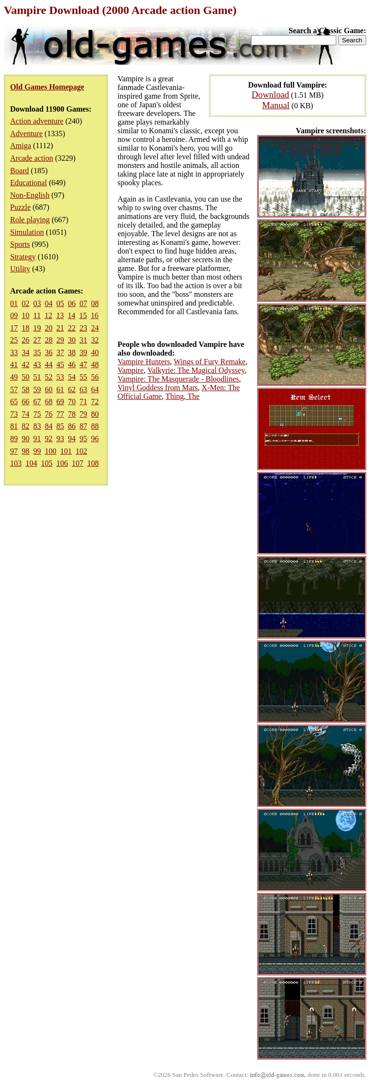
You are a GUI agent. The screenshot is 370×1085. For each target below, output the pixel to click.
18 (25, 328)
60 (49, 389)
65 (14, 401)
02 (25, 303)
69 (60, 401)
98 (25, 451)
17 (14, 328)
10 (25, 315)
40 (95, 352)
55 (83, 377)
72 (95, 401)
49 (14, 377)
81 (14, 426)
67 (37, 401)
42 (25, 364)
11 (36, 315)
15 (83, 315)
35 (37, 352)
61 (60, 389)
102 (81, 451)
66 (25, 401)
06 (72, 303)
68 (49, 401)
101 (66, 451)
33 (14, 352)
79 (83, 414)
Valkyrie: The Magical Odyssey (196, 370)
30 (72, 340)
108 (93, 463)
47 (83, 364)
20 (49, 328)
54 (72, 377)
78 (72, 414)
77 (60, 414)
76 (49, 414)
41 (14, 364)
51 (37, 377)
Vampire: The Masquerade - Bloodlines (178, 379)
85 (60, 426)
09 (14, 315)
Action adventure (37, 121)
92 (49, 438)
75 (37, 414)
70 (72, 401)
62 (72, 389)
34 (25, 352)
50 (25, 377)
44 (49, 364)
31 (83, 340)
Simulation (27, 232)
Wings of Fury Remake (210, 361)
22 (72, 328)
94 (72, 438)
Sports (20, 244)
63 (83, 389)
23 (83, 328)
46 (72, 364)
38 (72, 352)
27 (37, 340)
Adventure (26, 133)
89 (14, 438)
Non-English (30, 195)
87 (83, 426)
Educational (28, 183)
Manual (276, 105)
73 (14, 414)
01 (14, 303)
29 (60, 340)
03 (37, 303)
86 (72, 426)
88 (95, 426)
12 (48, 315)
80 (95, 414)
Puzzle (20, 207)
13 (60, 315)
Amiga (20, 145)
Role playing (30, 220)
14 (71, 315)
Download (270, 94)
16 (94, 315)
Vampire (131, 370)
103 (16, 463)
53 (60, 377)
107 (77, 463)
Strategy (23, 257)
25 (14, 340)
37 (60, 352)
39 (83, 352)
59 (37, 389)
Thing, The (182, 396)
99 (37, 451)
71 (83, 401)
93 (60, 438)
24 (95, 328)
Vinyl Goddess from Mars (158, 387)
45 (60, 364)
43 (37, 364)
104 (31, 463)
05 (60, 303)
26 (25, 340)
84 (49, 426)
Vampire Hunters (144, 361)
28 (49, 340)
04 (49, 303)
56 (95, 377)
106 (62, 463)
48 (95, 364)
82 (25, 426)
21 (60, 328)
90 (25, 438)
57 (14, 389)
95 (83, 438)
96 (95, 438)
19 (37, 328)
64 (95, 389)
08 (95, 303)
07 (83, 303)
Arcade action (31, 158)
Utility (20, 269)
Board (19, 170)
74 (25, 414)
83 (37, 426)
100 (50, 451)
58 (25, 389)
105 (47, 463)
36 (49, 352)
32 (95, 340)
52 (49, 377)
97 (14, 451)
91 (37, 438)
